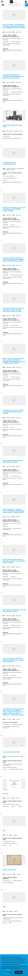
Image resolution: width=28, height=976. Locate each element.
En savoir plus (8, 972)
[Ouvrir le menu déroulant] (2, 2)
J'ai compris (18, 972)
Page (10, 4)
